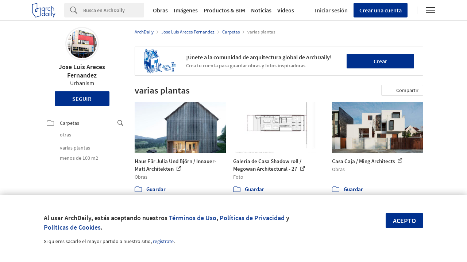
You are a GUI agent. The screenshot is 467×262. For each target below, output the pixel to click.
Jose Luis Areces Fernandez (82, 71)
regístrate (163, 241)
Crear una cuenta (380, 10)
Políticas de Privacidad (252, 218)
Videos (285, 10)
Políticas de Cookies (72, 227)
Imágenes (186, 10)
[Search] (113, 10)
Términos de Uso (192, 218)
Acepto (404, 221)
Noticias (261, 10)
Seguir (82, 98)
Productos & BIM (224, 10)
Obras (160, 10)
